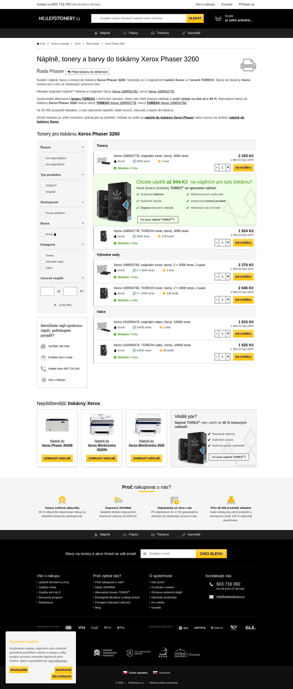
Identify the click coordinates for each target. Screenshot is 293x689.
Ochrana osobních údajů (166, 592)
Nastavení (63, 670)
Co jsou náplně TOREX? (157, 219)
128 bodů (168, 236)
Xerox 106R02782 (125, 91)
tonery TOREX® (83, 99)
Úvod (42, 43)
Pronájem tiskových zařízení (112, 602)
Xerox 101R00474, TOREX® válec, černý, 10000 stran (152, 345)
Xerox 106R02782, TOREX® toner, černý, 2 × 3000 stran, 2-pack (160, 288)
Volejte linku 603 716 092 (60, 368)
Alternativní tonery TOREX (113, 592)
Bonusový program (50, 597)
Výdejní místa (47, 587)
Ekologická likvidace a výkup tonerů (117, 597)
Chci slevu (211, 553)
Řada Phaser (92, 43)
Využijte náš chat (55, 346)
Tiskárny (160, 33)
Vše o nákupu (205, 4)
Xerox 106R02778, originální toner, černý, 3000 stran (151, 156)
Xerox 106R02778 (161, 91)
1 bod (165, 161)
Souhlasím (18, 670)
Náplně (99, 33)
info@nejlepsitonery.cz (230, 596)
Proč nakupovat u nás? (109, 582)
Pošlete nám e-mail (56, 357)
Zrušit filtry (62, 304)
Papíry (129, 33)
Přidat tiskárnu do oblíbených (87, 72)
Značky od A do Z (50, 592)
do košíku (243, 167)
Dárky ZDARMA (105, 587)
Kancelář (193, 33)
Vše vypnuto (61, 676)
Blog (98, 607)
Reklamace (46, 602)
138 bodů (172, 293)
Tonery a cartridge (60, 43)
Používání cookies (162, 587)
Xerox (77, 43)
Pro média (157, 602)
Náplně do (102, 445)
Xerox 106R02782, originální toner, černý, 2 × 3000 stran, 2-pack (159, 265)
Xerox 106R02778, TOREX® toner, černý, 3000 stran (151, 231)
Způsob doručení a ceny (54, 582)
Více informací (57, 661)
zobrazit (57, 458)
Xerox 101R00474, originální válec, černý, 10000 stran (152, 322)
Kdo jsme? (158, 582)
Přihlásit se (246, 4)
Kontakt (226, 4)
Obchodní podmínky (164, 597)
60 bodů (168, 350)
